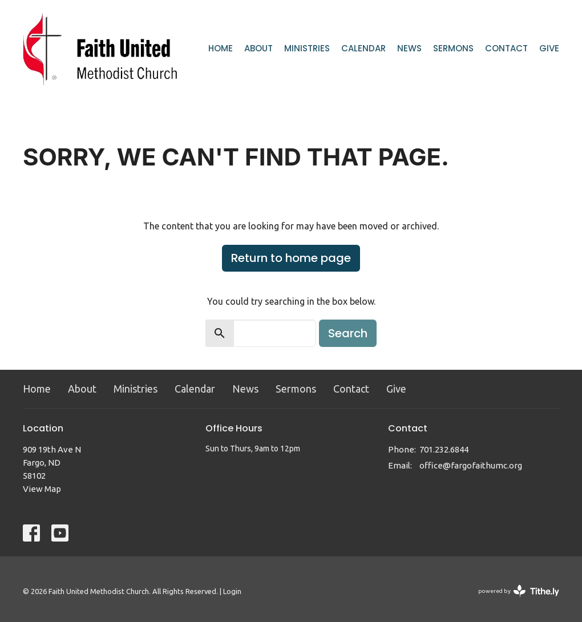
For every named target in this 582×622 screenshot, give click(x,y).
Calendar (363, 48)
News (409, 48)
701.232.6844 (443, 449)
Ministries (307, 48)
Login (232, 591)
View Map (42, 489)
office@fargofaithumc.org (470, 465)
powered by (518, 591)
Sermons (453, 48)
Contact (506, 48)
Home (220, 48)
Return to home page (291, 258)
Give (549, 48)
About (258, 48)
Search (347, 333)
